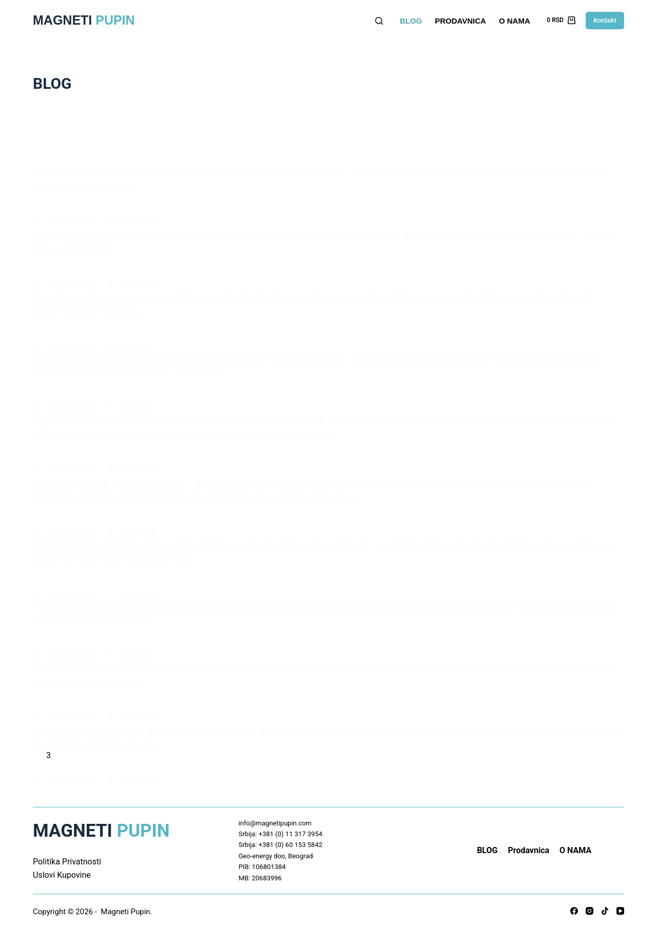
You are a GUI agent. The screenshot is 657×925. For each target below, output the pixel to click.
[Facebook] (574, 906)
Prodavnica (460, 20)
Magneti (84, 20)
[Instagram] (589, 906)
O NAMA (514, 20)
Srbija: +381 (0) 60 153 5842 (280, 840)
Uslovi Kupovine (62, 870)
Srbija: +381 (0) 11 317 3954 (280, 829)
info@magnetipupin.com (275, 818)
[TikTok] (605, 906)
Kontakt (604, 20)
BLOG (411, 20)
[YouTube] (620, 906)
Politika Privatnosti (67, 856)
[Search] (379, 21)
